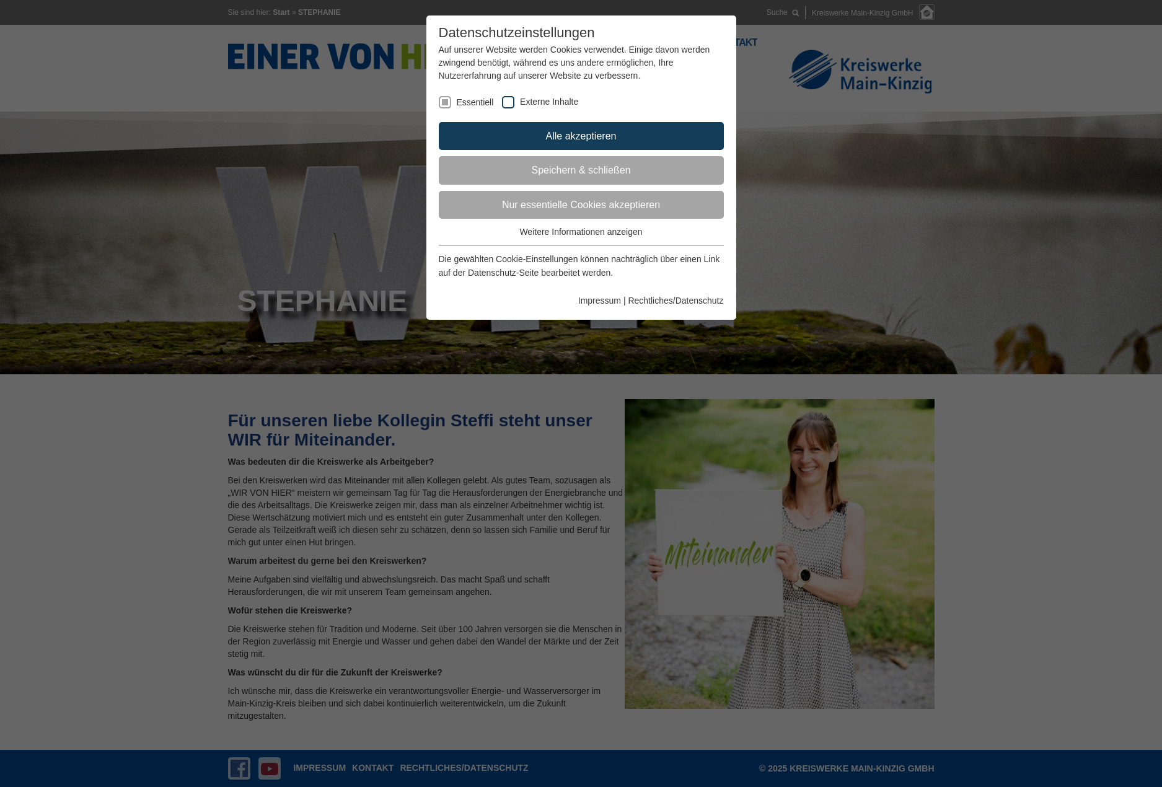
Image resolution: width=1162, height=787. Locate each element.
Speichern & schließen (580, 170)
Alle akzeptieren (581, 136)
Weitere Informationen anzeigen (580, 232)
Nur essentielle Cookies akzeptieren (581, 205)
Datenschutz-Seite (503, 273)
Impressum (599, 301)
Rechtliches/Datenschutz (675, 301)
